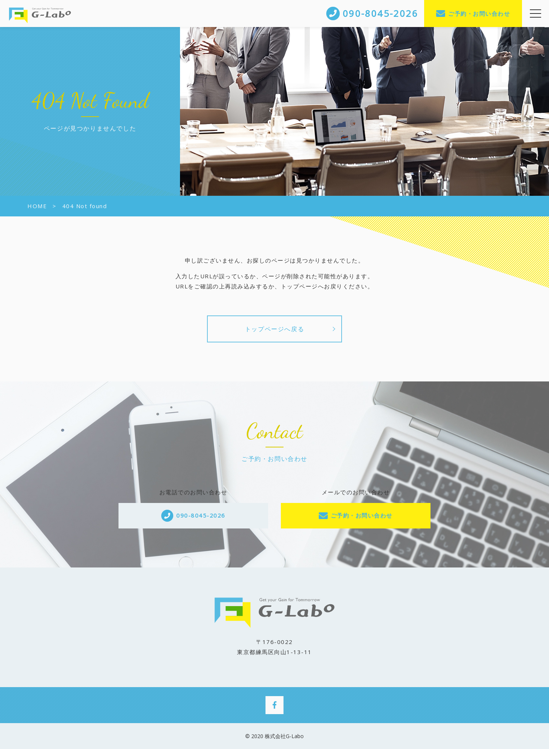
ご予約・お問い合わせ (479, 13)
